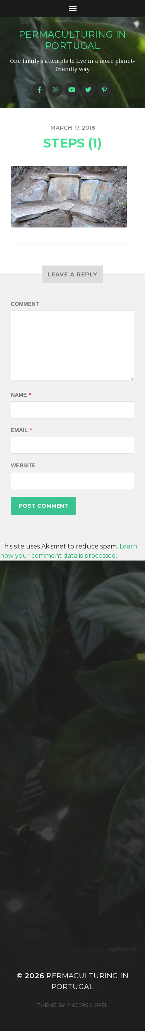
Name (21, 395)
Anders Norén (88, 1005)
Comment (25, 304)
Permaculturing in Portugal (72, 40)
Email (21, 430)
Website (23, 465)
